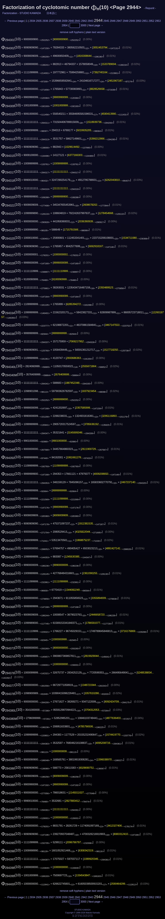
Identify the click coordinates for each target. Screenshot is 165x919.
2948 (126, 21)
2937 (52, 21)
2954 (65, 25)
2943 (90, 21)
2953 (158, 21)
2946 (113, 21)
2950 (138, 21)
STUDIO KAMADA (30, 13)
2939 (65, 21)
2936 (45, 21)
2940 (71, 21)
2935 (39, 21)
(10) (11, 39)
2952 (151, 21)
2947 (119, 21)
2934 (32, 21)
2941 (77, 21)
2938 (58, 21)
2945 (106, 21)
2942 (84, 21)
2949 (132, 21)
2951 (145, 21)
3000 (83, 25)
